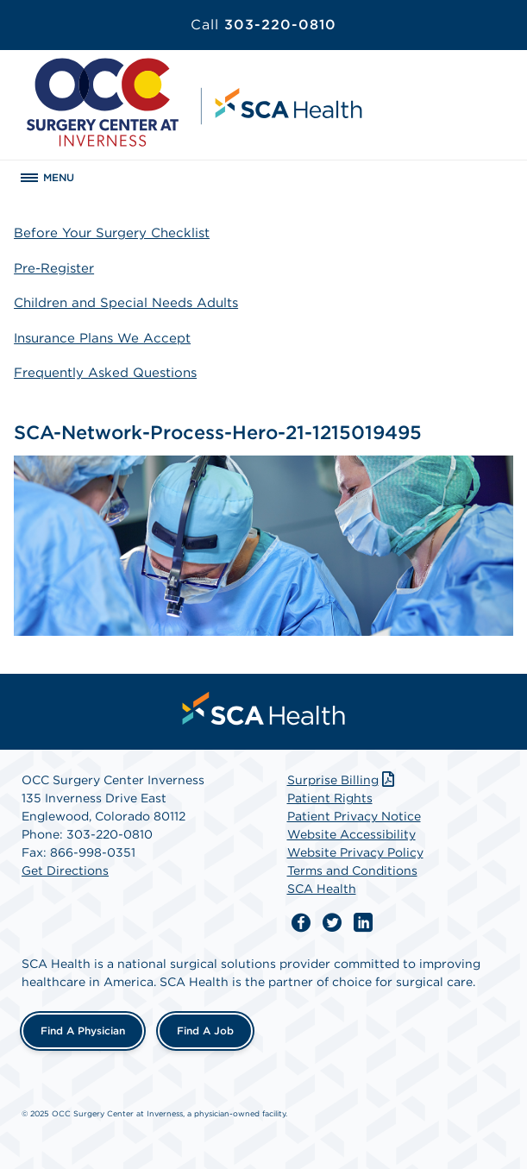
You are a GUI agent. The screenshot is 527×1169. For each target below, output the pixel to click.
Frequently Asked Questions (105, 372)
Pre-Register (54, 268)
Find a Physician (83, 1030)
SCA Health (321, 889)
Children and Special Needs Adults (126, 303)
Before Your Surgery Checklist (112, 233)
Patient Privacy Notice (354, 816)
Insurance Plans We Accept (102, 338)
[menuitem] (264, 708)
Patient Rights (330, 798)
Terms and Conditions (352, 870)
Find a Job (205, 1030)
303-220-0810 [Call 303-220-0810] (263, 24)
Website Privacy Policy (355, 852)
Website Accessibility (351, 834)
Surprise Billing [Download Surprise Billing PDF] (342, 780)
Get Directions (65, 870)
